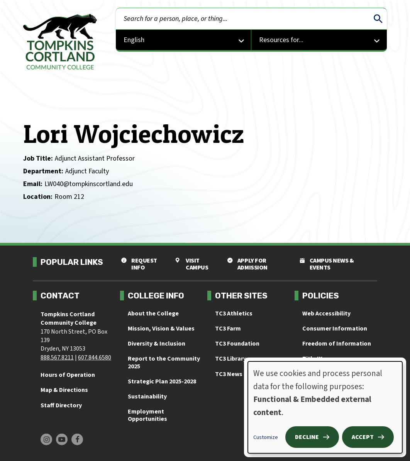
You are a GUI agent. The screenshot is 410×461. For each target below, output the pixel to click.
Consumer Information (334, 328)
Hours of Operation (68, 375)
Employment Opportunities (147, 415)
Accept (363, 437)
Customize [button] (265, 437)
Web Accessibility (326, 313)
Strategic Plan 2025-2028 (162, 381)
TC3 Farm (228, 328)
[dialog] (325, 407)
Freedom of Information (336, 343)
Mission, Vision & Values (161, 328)
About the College (153, 313)
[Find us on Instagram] (46, 439)
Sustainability (147, 396)
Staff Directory (61, 405)
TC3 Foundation (237, 343)
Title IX (312, 358)
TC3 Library (230, 358)
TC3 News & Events (242, 374)
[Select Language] (183, 41)
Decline (307, 437)
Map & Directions (64, 390)
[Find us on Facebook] (77, 439)
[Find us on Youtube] (62, 439)
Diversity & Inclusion (156, 343)
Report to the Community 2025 (164, 362)
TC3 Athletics (233, 313)
